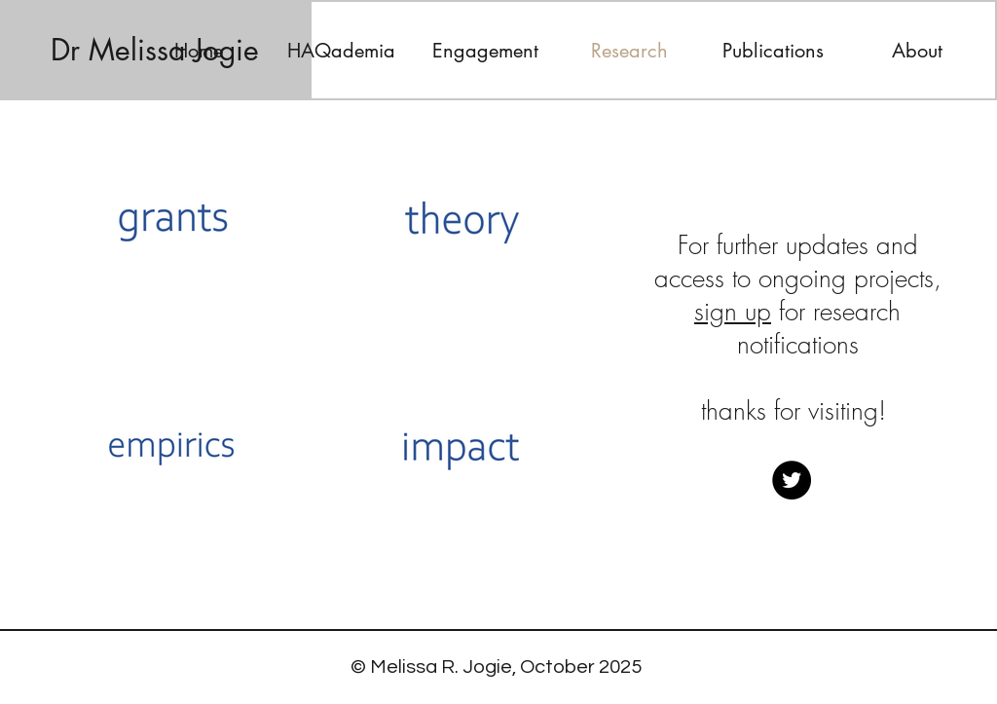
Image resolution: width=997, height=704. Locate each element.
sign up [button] (732, 311)
